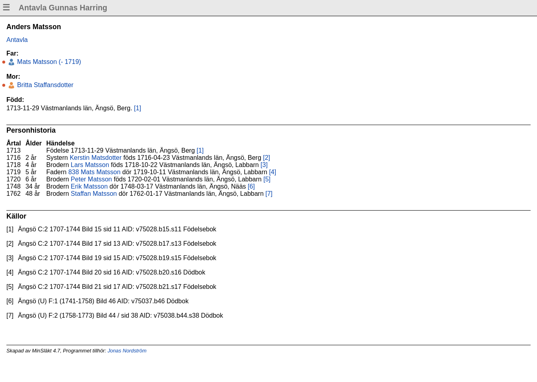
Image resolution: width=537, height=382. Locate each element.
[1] (137, 108)
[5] (266, 179)
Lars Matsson (90, 164)
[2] (266, 157)
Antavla (17, 39)
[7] (268, 193)
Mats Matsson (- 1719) (48, 61)
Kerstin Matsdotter (95, 157)
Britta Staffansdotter (44, 85)
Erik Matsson (89, 186)
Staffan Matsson (94, 193)
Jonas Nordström (126, 351)
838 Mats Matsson (94, 172)
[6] (251, 186)
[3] (264, 164)
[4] (272, 172)
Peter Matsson (91, 179)
